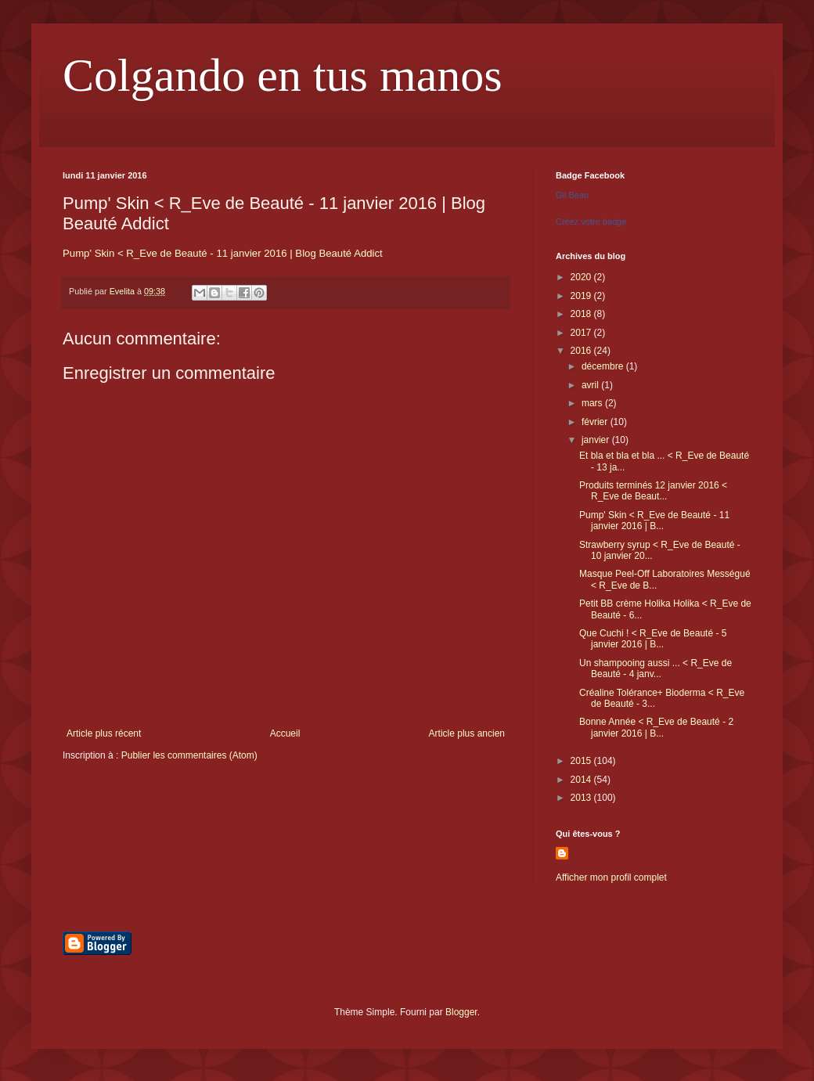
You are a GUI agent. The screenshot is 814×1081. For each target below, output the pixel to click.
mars (593, 403)
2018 (582, 313)
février (596, 421)
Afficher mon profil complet (611, 877)
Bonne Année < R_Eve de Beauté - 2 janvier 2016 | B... (656, 727)
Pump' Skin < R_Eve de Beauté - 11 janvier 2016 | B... (654, 520)
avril (591, 385)
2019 (582, 295)
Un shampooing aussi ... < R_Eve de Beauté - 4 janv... (655, 668)
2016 (582, 350)
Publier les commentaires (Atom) (189, 755)
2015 (582, 760)
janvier (597, 439)
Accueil (285, 733)
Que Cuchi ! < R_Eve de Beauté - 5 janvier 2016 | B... (652, 639)
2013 (582, 797)
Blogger (461, 1012)
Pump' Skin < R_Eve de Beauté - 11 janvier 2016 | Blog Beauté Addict (223, 253)
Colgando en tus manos (282, 75)
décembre (604, 366)
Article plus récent (104, 733)
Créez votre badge (591, 221)
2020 (582, 277)
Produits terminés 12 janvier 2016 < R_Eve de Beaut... (653, 491)
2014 (582, 779)
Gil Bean (572, 195)
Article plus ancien (467, 733)
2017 (582, 332)
